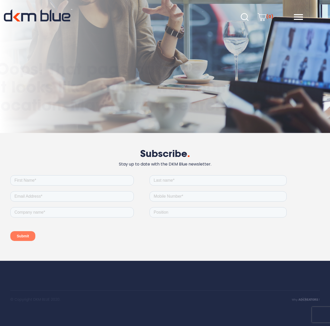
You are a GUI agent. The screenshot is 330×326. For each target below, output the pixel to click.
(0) (265, 17)
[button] (298, 17)
